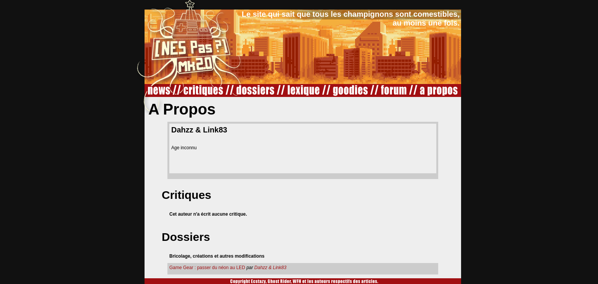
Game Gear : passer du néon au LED (207, 267)
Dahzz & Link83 (270, 267)
